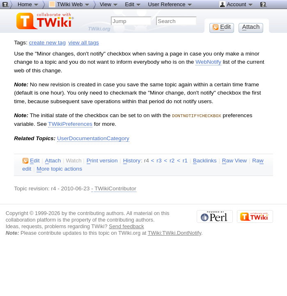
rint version (102, 160)
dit (31, 160)
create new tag (47, 42)
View (109, 4)
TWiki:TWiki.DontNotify (174, 232)
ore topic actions (59, 168)
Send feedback (126, 226)
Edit (133, 4)
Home (28, 4)
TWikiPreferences (70, 123)
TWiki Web (69, 4)
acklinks (205, 160)
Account (236, 4)
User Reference (170, 4)
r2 (172, 160)
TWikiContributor (115, 188)
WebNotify (208, 62)
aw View (234, 160)
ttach (53, 160)
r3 (158, 160)
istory (131, 160)
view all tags (84, 42)
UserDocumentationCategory (93, 138)
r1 (185, 160)
